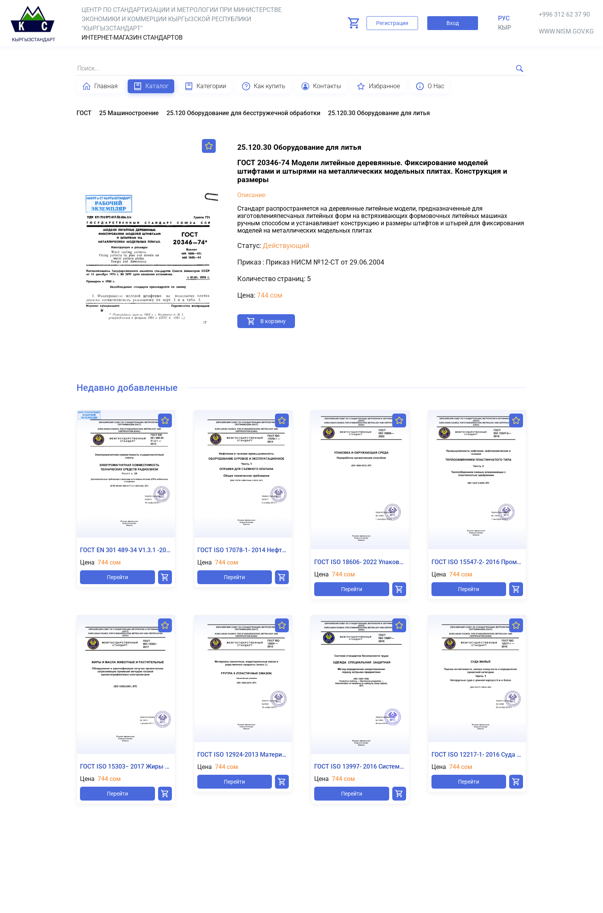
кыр (504, 27)
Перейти (117, 577)
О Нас (429, 86)
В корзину (273, 321)
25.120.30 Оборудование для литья (379, 113)
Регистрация (392, 23)
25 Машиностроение (129, 113)
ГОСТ (84, 113)
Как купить (263, 86)
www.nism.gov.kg (566, 31)
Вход (452, 23)
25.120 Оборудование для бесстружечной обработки (243, 113)
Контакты (321, 86)
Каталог (151, 86)
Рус (504, 18)
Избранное (378, 86)
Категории (205, 86)
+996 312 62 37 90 (564, 14)
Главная (100, 86)
